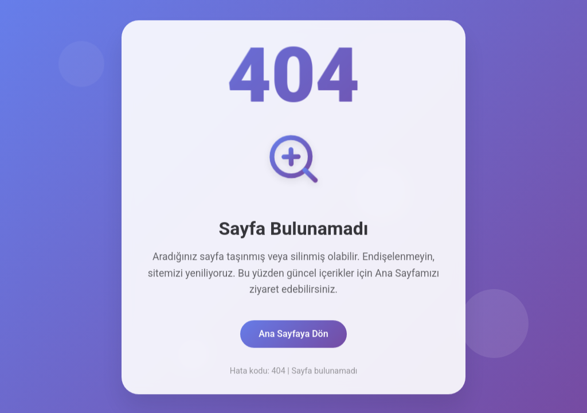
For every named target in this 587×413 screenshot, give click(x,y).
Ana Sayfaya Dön (293, 335)
